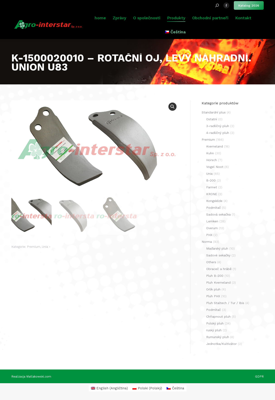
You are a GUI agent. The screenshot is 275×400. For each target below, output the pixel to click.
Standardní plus (214, 112)
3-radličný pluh (217, 126)
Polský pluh (215, 323)
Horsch (211, 160)
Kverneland (214, 146)
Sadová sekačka (218, 214)
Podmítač (213, 207)
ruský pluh (214, 330)
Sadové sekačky (218, 255)
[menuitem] (175, 32)
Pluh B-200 (214, 275)
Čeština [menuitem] (178, 388)
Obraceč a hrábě (219, 269)
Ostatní (211, 119)
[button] (172, 107)
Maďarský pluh (217, 248)
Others (211, 262)
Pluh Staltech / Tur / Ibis (225, 303)
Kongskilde (214, 201)
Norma (207, 241)
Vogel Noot (214, 167)
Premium (33, 246)
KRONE (211, 194)
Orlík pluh (213, 289)
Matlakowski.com (38, 376)
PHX (209, 235)
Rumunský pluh (217, 337)
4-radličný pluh (217, 133)
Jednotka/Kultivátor (221, 344)
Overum (212, 228)
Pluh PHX (213, 296)
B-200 (211, 180)
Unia (45, 246)
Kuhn (210, 153)
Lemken (212, 221)
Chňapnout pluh (218, 316)
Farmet (211, 187)
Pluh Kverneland (218, 282)
